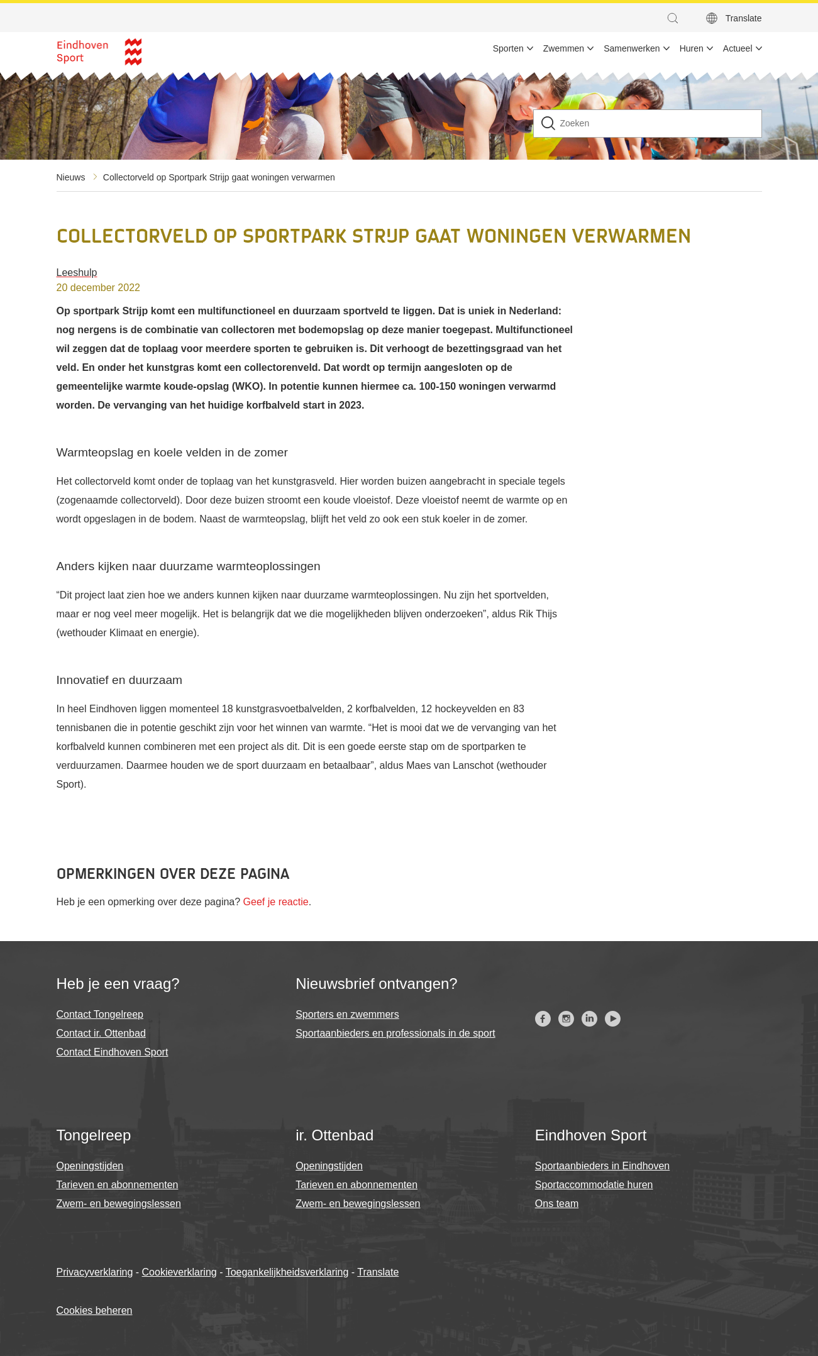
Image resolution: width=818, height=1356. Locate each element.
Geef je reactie (276, 901)
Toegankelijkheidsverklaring (287, 1272)
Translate (378, 1272)
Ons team (556, 1203)
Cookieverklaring (179, 1272)
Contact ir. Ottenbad (101, 1033)
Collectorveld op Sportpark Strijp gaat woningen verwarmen (219, 177)
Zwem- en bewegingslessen (119, 1203)
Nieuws (71, 177)
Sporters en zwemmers (347, 1014)
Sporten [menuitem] (508, 48)
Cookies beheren (95, 1310)
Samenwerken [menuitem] (632, 48)
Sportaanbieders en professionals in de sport (395, 1033)
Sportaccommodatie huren (594, 1184)
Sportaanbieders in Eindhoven (602, 1165)
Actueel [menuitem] (738, 48)
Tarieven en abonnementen (118, 1184)
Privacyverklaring (95, 1272)
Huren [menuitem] (692, 48)
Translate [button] (744, 18)
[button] (676, 18)
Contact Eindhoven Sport (113, 1052)
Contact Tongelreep (100, 1014)
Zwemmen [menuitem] (563, 48)
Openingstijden (90, 1165)
